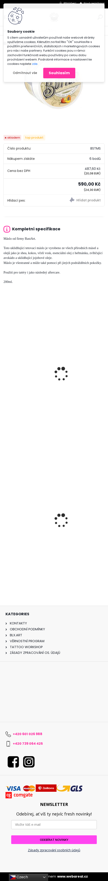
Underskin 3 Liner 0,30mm (29, 536)
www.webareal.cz (72, 876)
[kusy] (54, 572)
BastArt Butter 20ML (24, 389)
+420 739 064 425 (28, 743)
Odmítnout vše (25, 73)
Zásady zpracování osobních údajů (54, 850)
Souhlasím (59, 73)
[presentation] (5, 368)
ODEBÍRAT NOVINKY (54, 840)
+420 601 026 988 (27, 734)
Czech (19, 877)
